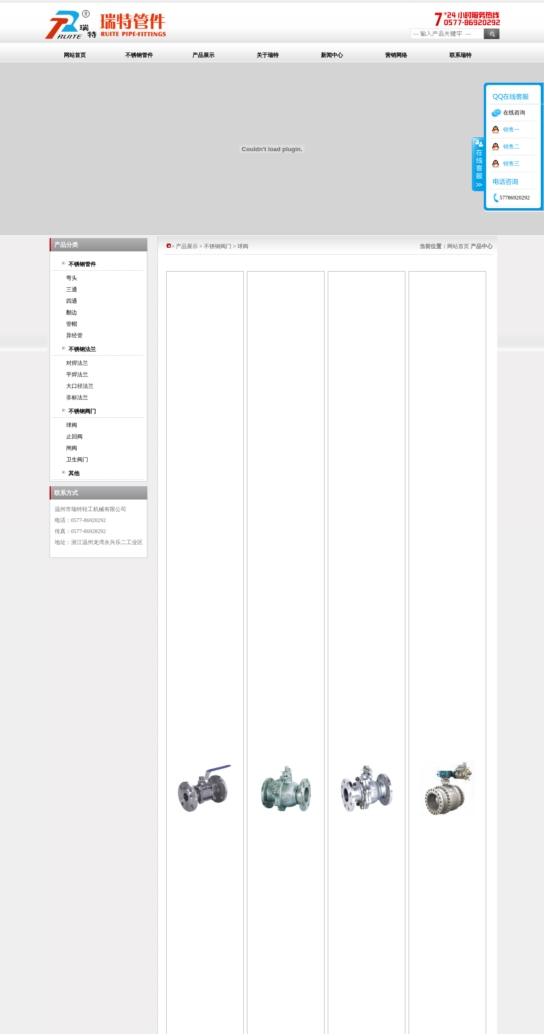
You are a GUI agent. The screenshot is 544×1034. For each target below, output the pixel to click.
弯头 (71, 278)
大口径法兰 (80, 386)
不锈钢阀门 (82, 411)
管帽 (71, 324)
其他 (73, 473)
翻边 (71, 312)
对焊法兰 (77, 363)
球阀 (71, 425)
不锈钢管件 (139, 55)
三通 (71, 289)
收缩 (478, 164)
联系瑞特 (460, 55)
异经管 (74, 335)
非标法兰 (77, 397)
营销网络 (396, 55)
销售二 (511, 146)
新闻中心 (332, 55)
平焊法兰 (77, 374)
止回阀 (74, 436)
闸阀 (71, 448)
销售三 (511, 163)
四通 (71, 301)
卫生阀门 (77, 459)
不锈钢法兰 (82, 349)
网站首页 (75, 55)
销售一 (511, 129)
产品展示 (203, 55)
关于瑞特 (268, 55)
